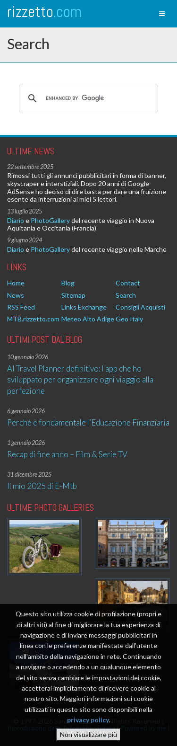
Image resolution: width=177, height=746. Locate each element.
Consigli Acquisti (140, 307)
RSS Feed (21, 307)
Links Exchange (84, 307)
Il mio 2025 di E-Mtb (42, 486)
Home (16, 283)
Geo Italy (129, 319)
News (15, 295)
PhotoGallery (50, 220)
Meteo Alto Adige (87, 319)
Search (126, 295)
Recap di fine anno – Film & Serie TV (67, 454)
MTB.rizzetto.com (33, 319)
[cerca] (87, 98)
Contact (128, 283)
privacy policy (88, 720)
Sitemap (73, 295)
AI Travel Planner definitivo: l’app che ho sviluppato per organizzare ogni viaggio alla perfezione (80, 380)
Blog (68, 283)
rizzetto (44, 11)
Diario (15, 220)
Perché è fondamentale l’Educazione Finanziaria (88, 422)
